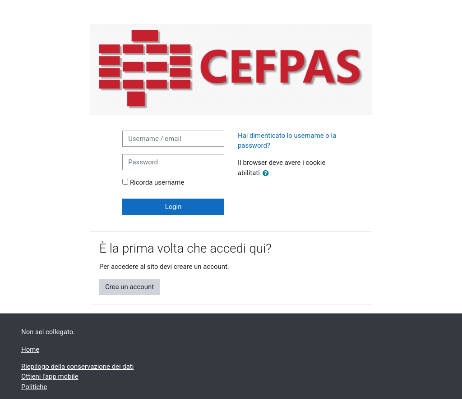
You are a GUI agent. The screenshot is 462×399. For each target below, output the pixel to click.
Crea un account (129, 287)
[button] (267, 173)
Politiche (34, 387)
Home (30, 349)
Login (173, 207)
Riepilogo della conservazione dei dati (77, 367)
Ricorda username (157, 182)
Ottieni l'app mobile (50, 376)
